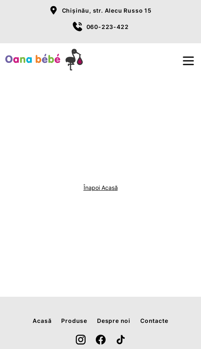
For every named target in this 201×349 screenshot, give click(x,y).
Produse (74, 320)
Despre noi (113, 320)
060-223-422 (107, 26)
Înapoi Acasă (101, 187)
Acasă (42, 320)
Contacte (154, 320)
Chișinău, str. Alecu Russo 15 (107, 10)
